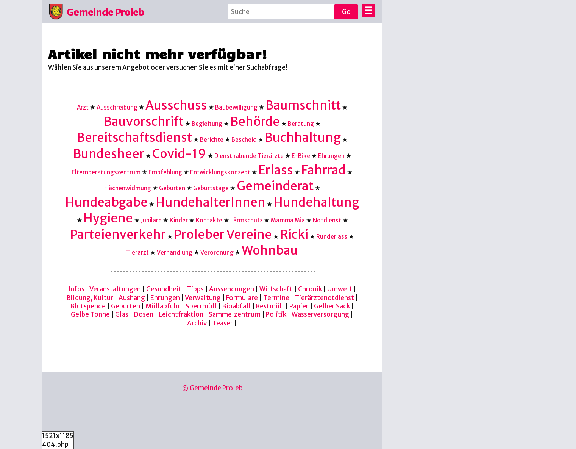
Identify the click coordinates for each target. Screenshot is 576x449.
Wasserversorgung (320, 314)
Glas (121, 314)
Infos (76, 289)
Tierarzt (137, 252)
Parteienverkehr (118, 234)
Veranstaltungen (115, 289)
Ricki (294, 234)
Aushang (132, 298)
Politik (276, 314)
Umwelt (339, 289)
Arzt (83, 107)
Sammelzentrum (235, 314)
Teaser (222, 323)
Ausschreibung (117, 107)
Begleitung (207, 123)
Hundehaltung (316, 202)
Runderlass (331, 236)
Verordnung (217, 252)
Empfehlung (165, 172)
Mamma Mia (288, 220)
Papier (299, 306)
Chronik (310, 289)
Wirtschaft (276, 289)
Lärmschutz (246, 220)
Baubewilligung (236, 107)
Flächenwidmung (127, 188)
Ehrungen (331, 156)
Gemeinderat (275, 186)
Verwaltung (203, 298)
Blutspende (88, 306)
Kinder (179, 220)
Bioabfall (236, 306)
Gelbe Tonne (90, 314)
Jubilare (151, 220)
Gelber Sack (332, 306)
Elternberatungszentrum (106, 172)
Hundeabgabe (106, 202)
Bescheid (244, 139)
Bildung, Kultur (89, 298)
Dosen (143, 314)
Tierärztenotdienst (324, 298)
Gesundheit (163, 289)
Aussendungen (231, 289)
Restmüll (270, 306)
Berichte (211, 139)
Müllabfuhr (162, 306)
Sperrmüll (201, 306)
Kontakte (209, 220)
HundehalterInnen (210, 202)
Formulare (242, 298)
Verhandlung (174, 252)
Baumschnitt (303, 105)
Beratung (301, 123)
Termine (276, 298)
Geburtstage (211, 188)
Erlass (275, 170)
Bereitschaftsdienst (134, 137)
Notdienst (327, 220)
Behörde (255, 121)
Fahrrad (323, 170)
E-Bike (301, 156)
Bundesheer (108, 153)
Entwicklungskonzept (220, 172)
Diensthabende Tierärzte (249, 156)
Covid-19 (179, 153)
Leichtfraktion (181, 314)
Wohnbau (270, 250)
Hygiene (108, 218)
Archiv (197, 323)
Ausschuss (176, 105)
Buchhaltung (303, 137)
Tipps (195, 289)
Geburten (172, 188)
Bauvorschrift (144, 121)
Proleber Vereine (223, 234)
